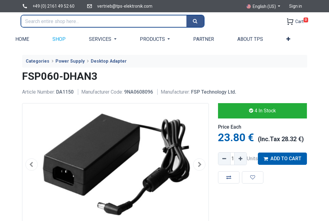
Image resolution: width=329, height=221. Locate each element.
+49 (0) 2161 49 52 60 (54, 6)
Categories (37, 61)
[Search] (196, 21)
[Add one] (240, 159)
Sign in (295, 6)
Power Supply (70, 61)
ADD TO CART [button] (282, 158)
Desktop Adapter (109, 61)
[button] (288, 39)
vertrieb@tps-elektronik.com (124, 6)
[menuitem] (22, 39)
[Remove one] (224, 159)
